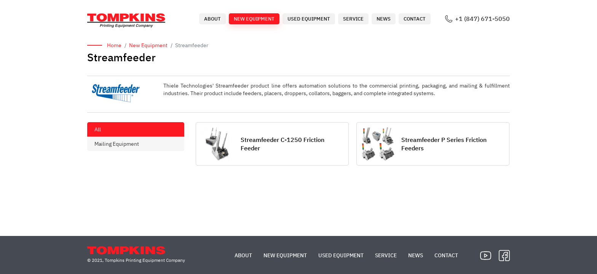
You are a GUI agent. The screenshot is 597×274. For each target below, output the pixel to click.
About (212, 19)
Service (353, 19)
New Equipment (254, 19)
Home (114, 45)
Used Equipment (308, 19)
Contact (415, 19)
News (384, 19)
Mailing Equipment (116, 143)
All (97, 129)
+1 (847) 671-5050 (482, 18)
